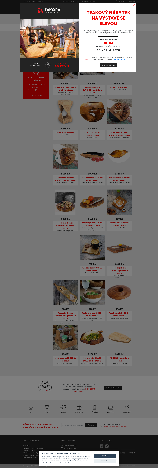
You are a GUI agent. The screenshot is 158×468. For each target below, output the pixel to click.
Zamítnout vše (105, 461)
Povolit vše (105, 456)
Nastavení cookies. (65, 463)
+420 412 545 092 (120, 55)
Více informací (108, 61)
